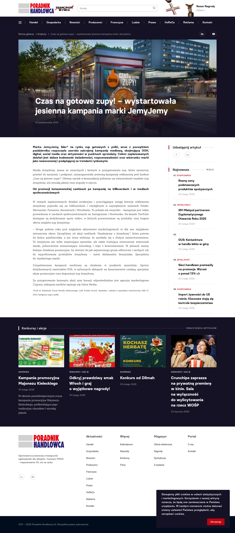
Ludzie (136, 22)
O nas (191, 444)
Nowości (75, 22)
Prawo (152, 22)
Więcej (210, 169)
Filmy (122, 465)
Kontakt (207, 22)
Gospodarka (54, 22)
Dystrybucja (160, 458)
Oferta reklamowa (163, 444)
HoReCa (170, 22)
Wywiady (124, 451)
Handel (33, 22)
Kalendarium (126, 444)
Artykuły (41, 34)
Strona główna (26, 34)
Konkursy (125, 458)
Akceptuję (215, 521)
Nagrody (158, 451)
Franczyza (117, 22)
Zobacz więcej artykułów (201, 328)
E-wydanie (159, 465)
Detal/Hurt (183, 260)
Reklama (188, 22)
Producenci (95, 22)
